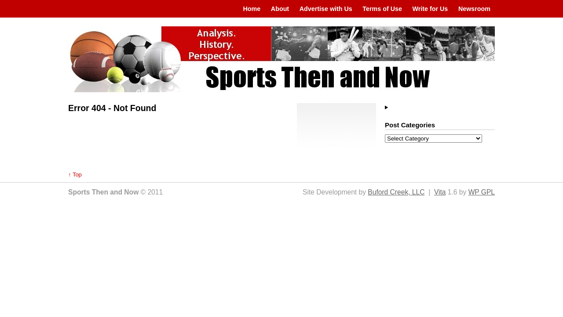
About (280, 8)
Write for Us (430, 8)
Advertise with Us (326, 8)
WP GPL (481, 192)
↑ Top (75, 174)
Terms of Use (382, 8)
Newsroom (474, 8)
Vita (440, 192)
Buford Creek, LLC (396, 192)
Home (251, 8)
